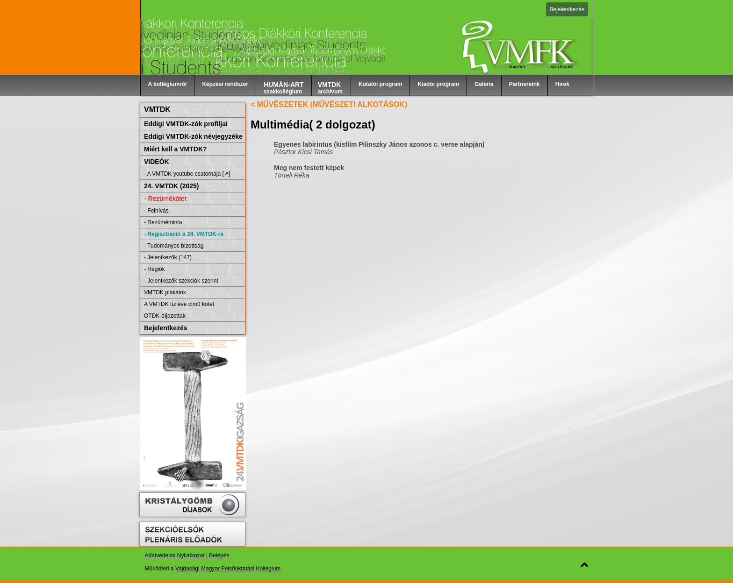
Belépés (219, 555)
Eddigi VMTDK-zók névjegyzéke (193, 136)
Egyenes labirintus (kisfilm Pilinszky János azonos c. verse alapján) (379, 144)
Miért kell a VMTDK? (175, 149)
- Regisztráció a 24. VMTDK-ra (183, 234)
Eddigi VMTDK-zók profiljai (186, 124)
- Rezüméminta (163, 222)
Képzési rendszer (225, 84)
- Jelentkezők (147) (168, 257)
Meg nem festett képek (309, 167)
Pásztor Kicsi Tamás (303, 152)
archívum (330, 88)
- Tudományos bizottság (173, 245)
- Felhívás (156, 210)
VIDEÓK (156, 161)
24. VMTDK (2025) (171, 186)
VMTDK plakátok (165, 292)
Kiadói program (438, 84)
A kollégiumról (167, 84)
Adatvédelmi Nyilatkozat (175, 555)
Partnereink (524, 84)
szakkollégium (284, 88)
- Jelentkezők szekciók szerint (181, 280)
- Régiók (154, 269)
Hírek (562, 84)
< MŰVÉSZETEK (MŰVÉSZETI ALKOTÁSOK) (329, 104)
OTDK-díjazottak (165, 316)
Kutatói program (380, 84)
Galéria (484, 84)
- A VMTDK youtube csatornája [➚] (187, 174)
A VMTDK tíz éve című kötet (179, 304)
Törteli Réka (291, 175)
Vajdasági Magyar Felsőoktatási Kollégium (227, 568)
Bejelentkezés (567, 9)
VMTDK (157, 110)
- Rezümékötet (165, 198)
